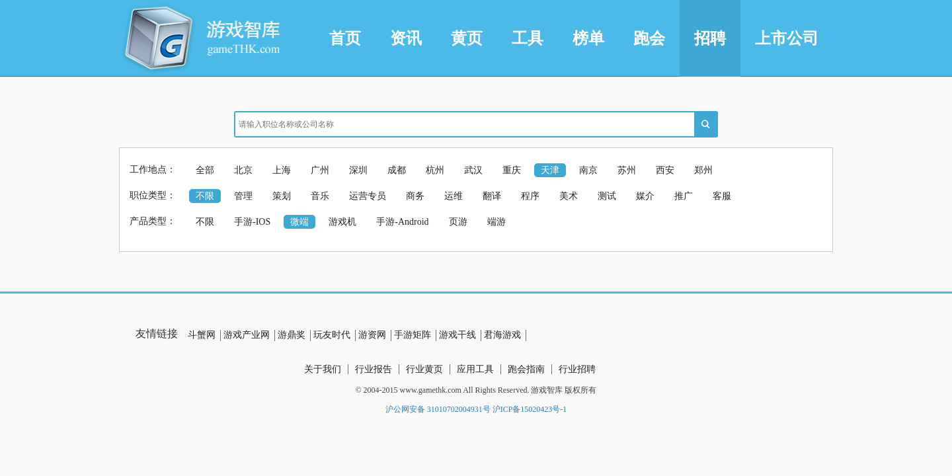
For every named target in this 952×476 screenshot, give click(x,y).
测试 (607, 196)
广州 (320, 170)
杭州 (435, 170)
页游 (458, 222)
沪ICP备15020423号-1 (530, 409)
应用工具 (475, 369)
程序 (530, 196)
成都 (396, 170)
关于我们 (322, 369)
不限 (205, 196)
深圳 (358, 170)
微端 (299, 222)
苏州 (626, 170)
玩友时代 (331, 335)
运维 (453, 196)
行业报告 (373, 369)
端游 (496, 222)
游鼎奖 (291, 335)
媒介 (645, 196)
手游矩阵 (412, 335)
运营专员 (367, 196)
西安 (665, 170)
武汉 (473, 170)
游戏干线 (457, 335)
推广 (683, 196)
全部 (205, 170)
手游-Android (402, 222)
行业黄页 (424, 369)
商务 (415, 196)
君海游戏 (502, 335)
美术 (568, 196)
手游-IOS (252, 222)
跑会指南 (526, 369)
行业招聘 (577, 369)
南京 (588, 170)
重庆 (511, 170)
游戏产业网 (246, 335)
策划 (281, 196)
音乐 (320, 196)
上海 (281, 170)
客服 (722, 196)
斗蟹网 (202, 335)
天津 (550, 170)
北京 (243, 170)
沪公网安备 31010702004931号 (438, 409)
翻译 (492, 196)
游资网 (372, 335)
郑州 (703, 170)
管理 (243, 196)
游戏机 (342, 222)
